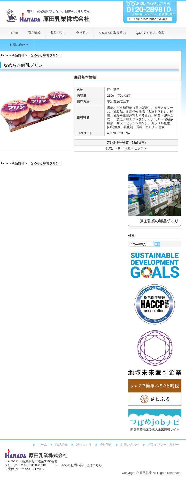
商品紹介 (61, 444)
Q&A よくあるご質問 (150, 33)
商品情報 (34, 33)
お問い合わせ (129, 444)
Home (13, 33)
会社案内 (82, 33)
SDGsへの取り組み (112, 33)
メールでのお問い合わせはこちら (78, 465)
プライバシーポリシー (163, 444)
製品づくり (58, 33)
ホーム (42, 444)
